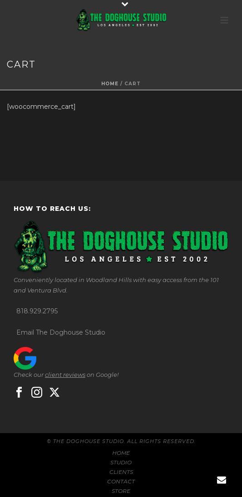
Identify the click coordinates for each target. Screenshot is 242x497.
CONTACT (121, 481)
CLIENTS (121, 471)
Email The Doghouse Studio (60, 332)
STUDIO (121, 462)
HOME (121, 452)
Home (110, 84)
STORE (121, 490)
